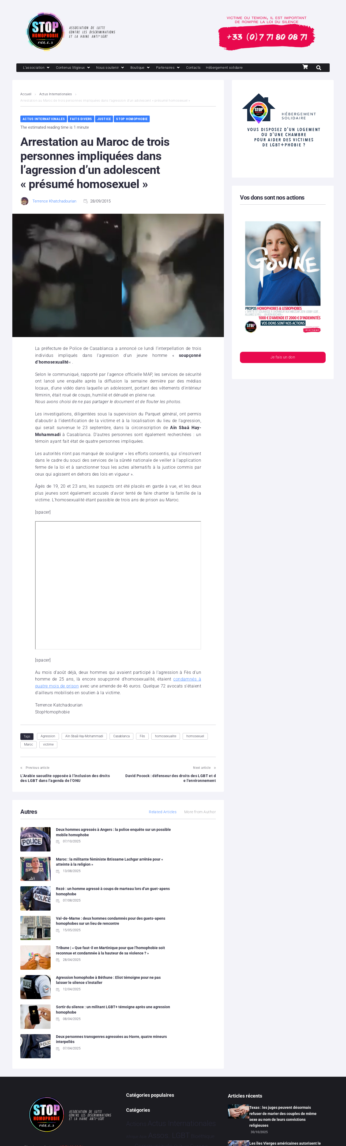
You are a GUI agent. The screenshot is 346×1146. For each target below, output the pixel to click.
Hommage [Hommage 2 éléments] (133, 1057)
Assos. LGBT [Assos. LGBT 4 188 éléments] (169, 1023)
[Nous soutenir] (120, 67)
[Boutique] (153, 67)
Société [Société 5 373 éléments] (173, 1078)
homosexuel (195, 737)
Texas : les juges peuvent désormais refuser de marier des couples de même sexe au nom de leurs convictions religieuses (283, 1004)
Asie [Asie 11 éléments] (143, 1024)
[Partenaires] (182, 67)
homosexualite (165, 737)
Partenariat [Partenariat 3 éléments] (133, 1068)
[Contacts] (210, 67)
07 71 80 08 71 (72, 1035)
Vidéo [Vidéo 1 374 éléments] (172, 1103)
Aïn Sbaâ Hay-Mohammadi (84, 737)
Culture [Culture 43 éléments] (181, 1034)
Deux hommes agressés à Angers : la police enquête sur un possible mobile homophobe (84, 835)
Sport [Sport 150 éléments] (193, 1079)
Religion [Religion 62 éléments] (135, 1080)
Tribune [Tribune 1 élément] (184, 1093)
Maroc (28, 745)
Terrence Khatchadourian (54, 201)
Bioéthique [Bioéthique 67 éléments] (203, 1024)
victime (48, 745)
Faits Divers (81, 119)
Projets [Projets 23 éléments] (203, 1067)
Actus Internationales (55, 95)
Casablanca (121, 737)
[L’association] (38, 67)
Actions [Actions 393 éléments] (136, 1011)
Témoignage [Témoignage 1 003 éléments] (144, 1103)
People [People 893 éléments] (152, 1067)
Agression (48, 737)
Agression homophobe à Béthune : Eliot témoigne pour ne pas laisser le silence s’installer (186, 897)
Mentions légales (40, 1134)
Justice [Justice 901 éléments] (201, 1055)
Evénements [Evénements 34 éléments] (138, 1045)
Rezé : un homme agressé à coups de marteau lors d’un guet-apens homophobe (84, 864)
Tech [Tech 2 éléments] (174, 1093)
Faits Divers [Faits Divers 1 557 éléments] (169, 1044)
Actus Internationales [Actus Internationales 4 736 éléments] (182, 1011)
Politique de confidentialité (89, 1134)
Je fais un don (283, 358)
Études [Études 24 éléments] (188, 1104)
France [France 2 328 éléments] (199, 1044)
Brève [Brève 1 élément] (130, 1035)
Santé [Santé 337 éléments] (152, 1079)
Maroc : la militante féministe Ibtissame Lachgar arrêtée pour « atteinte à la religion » (185, 835)
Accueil (26, 95)
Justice (104, 119)
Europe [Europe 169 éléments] (199, 1034)
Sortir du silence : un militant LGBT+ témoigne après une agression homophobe (79, 930)
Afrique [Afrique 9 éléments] (132, 1024)
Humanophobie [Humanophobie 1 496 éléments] (165, 1055)
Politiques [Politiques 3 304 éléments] (180, 1066)
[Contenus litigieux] (79, 67)
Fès (142, 737)
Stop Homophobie (132, 119)
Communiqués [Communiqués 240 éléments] (153, 1033)
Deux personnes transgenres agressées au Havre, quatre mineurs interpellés (181, 930)
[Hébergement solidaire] (245, 67)
